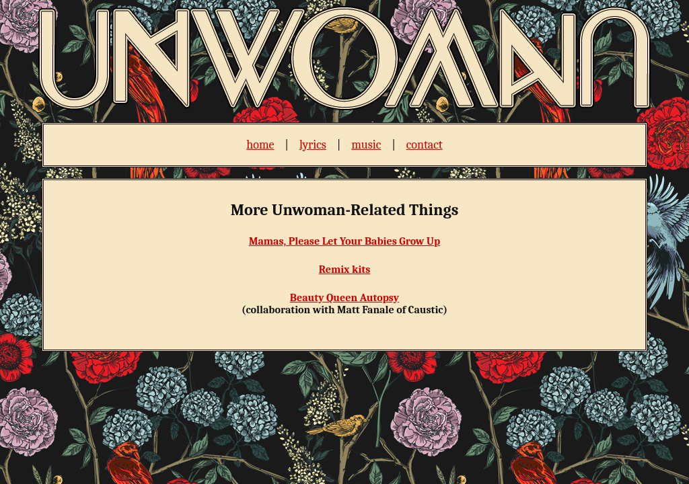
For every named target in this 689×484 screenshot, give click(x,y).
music (366, 145)
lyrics (312, 145)
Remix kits (345, 270)
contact (424, 145)
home (260, 145)
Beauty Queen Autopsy (344, 298)
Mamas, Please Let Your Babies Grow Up (344, 241)
